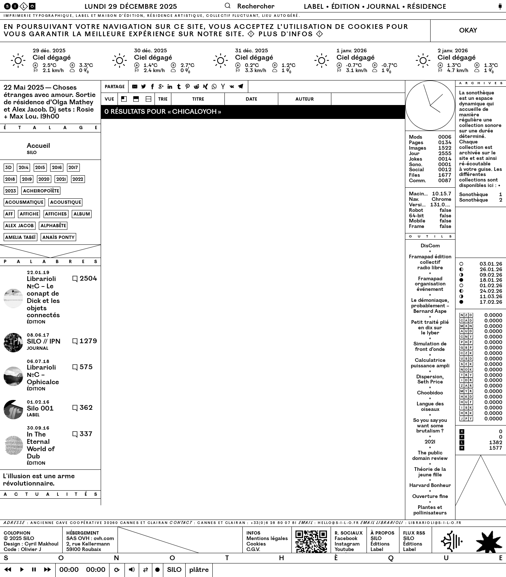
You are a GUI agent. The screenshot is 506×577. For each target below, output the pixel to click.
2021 (61, 179)
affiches (56, 213)
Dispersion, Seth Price (430, 379)
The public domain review (430, 455)
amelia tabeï (20, 237)
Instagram (347, 543)
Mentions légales (267, 538)
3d (8, 167)
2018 (10, 179)
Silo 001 (40, 408)
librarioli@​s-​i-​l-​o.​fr (435, 523)
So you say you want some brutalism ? (430, 426)
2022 (77, 179)
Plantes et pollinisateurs (430, 510)
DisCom (430, 245)
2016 (57, 167)
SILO (376, 538)
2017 (73, 167)
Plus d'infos (285, 34)
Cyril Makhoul (42, 543)
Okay (468, 30)
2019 (27, 179)
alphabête (53, 225)
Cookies (256, 543)
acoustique (65, 202)
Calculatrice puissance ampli (430, 363)
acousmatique (24, 202)
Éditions (380, 543)
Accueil (38, 145)
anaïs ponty (58, 237)
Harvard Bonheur (430, 485)
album (82, 213)
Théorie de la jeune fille (430, 472)
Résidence (426, 6)
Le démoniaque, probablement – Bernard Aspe (430, 306)
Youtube (344, 549)
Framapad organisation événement (430, 284)
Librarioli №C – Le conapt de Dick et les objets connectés (43, 297)
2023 (10, 190)
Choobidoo (430, 392)
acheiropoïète (41, 190)
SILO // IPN (43, 341)
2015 (40, 167)
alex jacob (19, 225)
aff (9, 213)
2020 (43, 179)
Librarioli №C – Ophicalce (43, 375)
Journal (383, 6)
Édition (345, 6)
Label (314, 6)
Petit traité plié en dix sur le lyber (430, 328)
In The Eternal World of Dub (41, 445)
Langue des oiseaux (430, 406)
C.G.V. (253, 549)
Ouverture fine (430, 496)
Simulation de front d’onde (430, 346)
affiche (29, 213)
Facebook (346, 538)
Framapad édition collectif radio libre (430, 262)
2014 (24, 167)
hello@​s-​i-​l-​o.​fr (338, 523)
